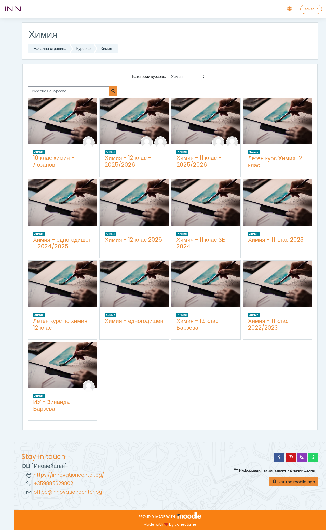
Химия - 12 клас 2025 (133, 239)
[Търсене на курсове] (68, 91)
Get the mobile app (294, 481)
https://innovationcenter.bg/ (69, 475)
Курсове (83, 48)
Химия (106, 48)
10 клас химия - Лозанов (53, 161)
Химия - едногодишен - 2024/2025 (62, 242)
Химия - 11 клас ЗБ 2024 (201, 242)
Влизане (311, 9)
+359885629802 (53, 483)
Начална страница (50, 48)
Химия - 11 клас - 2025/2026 (199, 161)
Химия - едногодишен (134, 321)
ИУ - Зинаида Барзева (51, 405)
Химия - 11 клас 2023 (275, 239)
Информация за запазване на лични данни (274, 470)
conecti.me (185, 524)
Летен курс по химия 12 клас (60, 324)
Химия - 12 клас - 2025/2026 (128, 161)
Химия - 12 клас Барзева (197, 324)
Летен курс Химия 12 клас (275, 161)
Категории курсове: (149, 76)
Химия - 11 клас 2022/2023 (268, 324)
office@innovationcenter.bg (68, 491)
